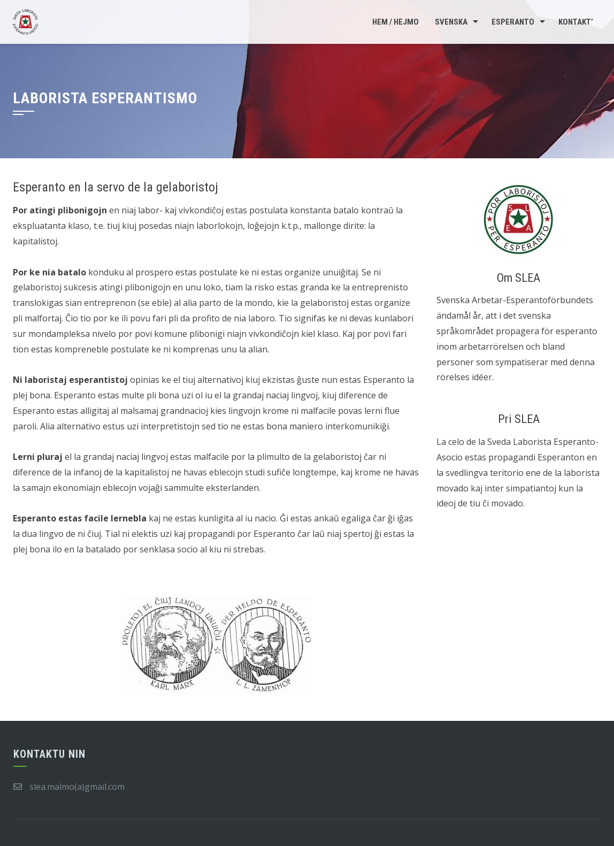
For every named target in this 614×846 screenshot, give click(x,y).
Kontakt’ (575, 22)
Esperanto (513, 22)
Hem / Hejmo (395, 22)
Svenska (451, 22)
